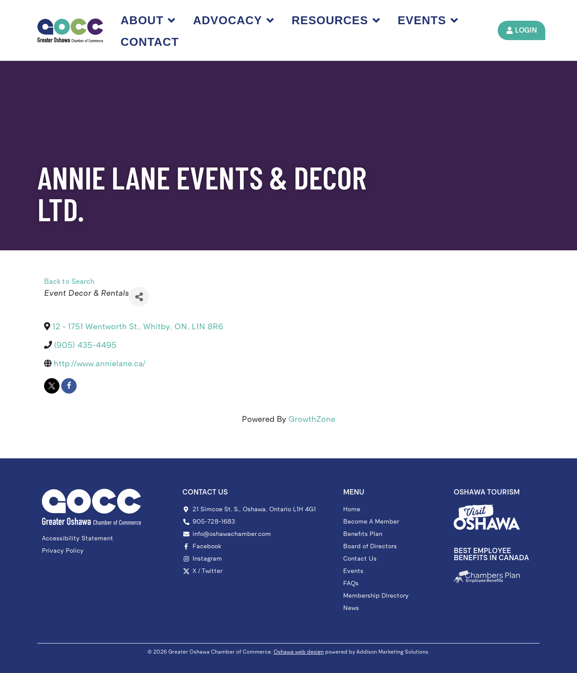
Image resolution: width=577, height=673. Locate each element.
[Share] (139, 297)
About (148, 20)
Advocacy (233, 20)
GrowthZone (311, 419)
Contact (150, 41)
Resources (336, 20)
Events (428, 20)
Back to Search (69, 281)
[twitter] (51, 386)
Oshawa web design (299, 652)
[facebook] (69, 386)
